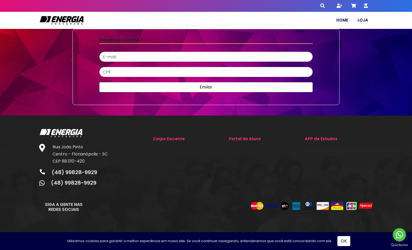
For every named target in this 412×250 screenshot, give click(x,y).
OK (344, 241)
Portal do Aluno (245, 139)
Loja (363, 20)
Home (342, 20)
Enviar (206, 87)
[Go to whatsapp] (399, 234)
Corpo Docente (169, 139)
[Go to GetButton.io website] (399, 244)
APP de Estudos (321, 139)
